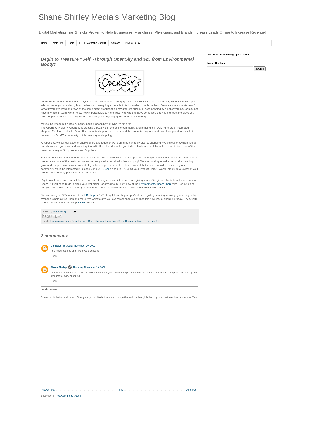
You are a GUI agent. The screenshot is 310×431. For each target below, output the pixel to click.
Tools (71, 43)
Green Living (143, 221)
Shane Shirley (59, 267)
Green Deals (111, 221)
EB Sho (105, 168)
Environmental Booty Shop (155, 183)
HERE (81, 202)
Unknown (56, 245)
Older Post (191, 389)
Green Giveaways (127, 221)
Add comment (50, 289)
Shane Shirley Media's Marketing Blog (107, 17)
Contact (115, 43)
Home (44, 43)
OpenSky (155, 221)
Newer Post (48, 389)
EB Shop (89, 195)
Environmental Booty (60, 221)
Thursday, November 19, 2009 (79, 245)
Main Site (58, 43)
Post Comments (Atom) (68, 395)
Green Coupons (96, 221)
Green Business (79, 221)
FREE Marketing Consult (92, 43)
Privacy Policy (132, 43)
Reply (54, 256)
